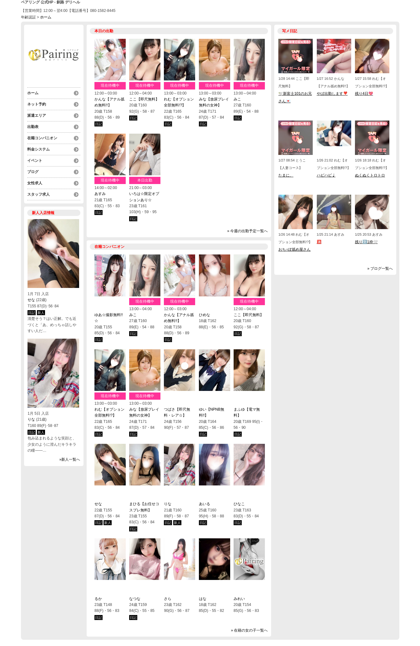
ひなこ (239, 504)
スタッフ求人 (38, 194)
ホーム (32, 93)
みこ (237, 99)
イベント (34, 160)
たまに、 (285, 175)
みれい (239, 599)
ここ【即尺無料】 (144, 99)
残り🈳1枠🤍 (366, 242)
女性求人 (34, 183)
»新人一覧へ (69, 459)
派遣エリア (36, 115)
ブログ (32, 172)
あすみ (100, 194)
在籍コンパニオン (42, 138)
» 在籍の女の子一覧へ (249, 630)
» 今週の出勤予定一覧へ (247, 231)
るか (98, 599)
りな (31, 419)
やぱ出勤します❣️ (332, 93)
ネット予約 (36, 104)
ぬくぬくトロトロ (370, 175)
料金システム (38, 149)
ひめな (204, 315)
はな (202, 599)
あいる (204, 504)
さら (167, 599)
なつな (134, 599)
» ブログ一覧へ (380, 268)
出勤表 (32, 127)
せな (31, 300)
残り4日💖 (364, 93)
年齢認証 (28, 17)
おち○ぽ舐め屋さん (294, 249)
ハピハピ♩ (326, 175)
